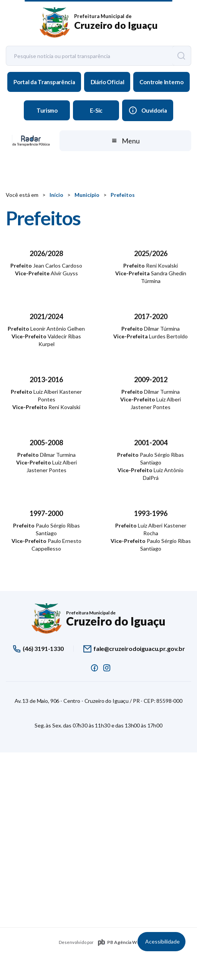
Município (86, 194)
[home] (98, 22)
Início (56, 194)
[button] (125, 140)
